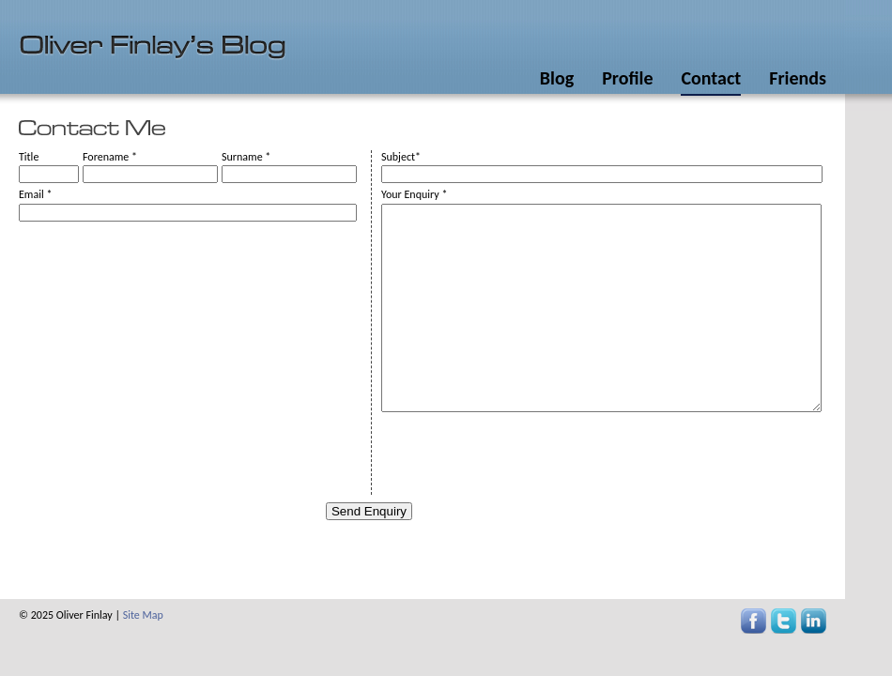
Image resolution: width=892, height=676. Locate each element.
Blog (557, 78)
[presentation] (524, 458)
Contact (711, 78)
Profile (627, 78)
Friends (797, 78)
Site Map (143, 615)
